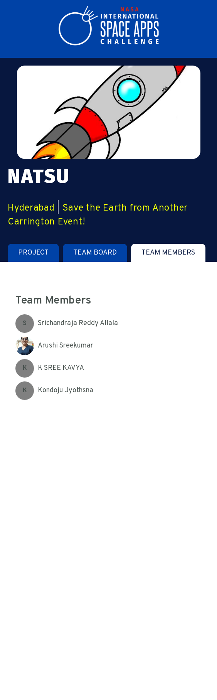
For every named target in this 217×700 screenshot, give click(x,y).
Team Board (95, 252)
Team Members (168, 252)
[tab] (33, 253)
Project (33, 252)
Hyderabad (31, 208)
